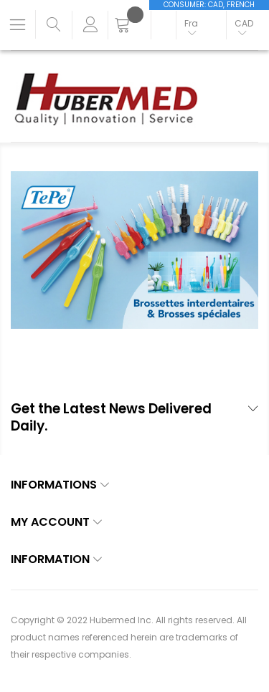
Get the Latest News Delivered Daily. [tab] (111, 418)
